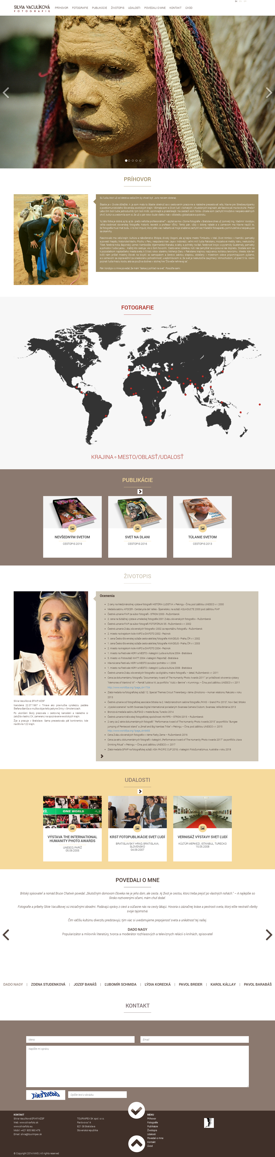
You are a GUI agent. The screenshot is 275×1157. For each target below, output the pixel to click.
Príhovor (61, 8)
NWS (35, 1153)
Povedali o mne (155, 8)
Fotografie (80, 8)
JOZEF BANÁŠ (85, 984)
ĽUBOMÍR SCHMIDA (121, 984)
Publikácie (99, 8)
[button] (20, 92)
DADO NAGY (13, 984)
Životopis (117, 8)
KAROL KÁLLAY (223, 984)
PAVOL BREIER (190, 984)
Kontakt (175, 8)
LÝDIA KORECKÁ (158, 984)
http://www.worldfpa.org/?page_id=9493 (129, 730)
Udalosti (134, 8)
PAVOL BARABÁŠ (258, 984)
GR (245, 1)
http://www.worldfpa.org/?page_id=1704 (129, 687)
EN (240, 1)
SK (236, 1)
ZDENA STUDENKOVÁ (48, 984)
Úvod (188, 8)
